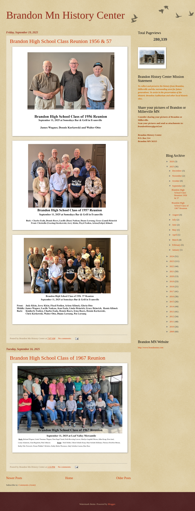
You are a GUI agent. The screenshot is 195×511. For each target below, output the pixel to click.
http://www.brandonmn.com (150, 347)
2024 (172, 256)
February (176, 245)
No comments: (65, 338)
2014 (172, 306)
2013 (172, 311)
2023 (172, 261)
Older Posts (123, 478)
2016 (172, 296)
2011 (172, 321)
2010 (172, 326)
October (176, 181)
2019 (172, 281)
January (176, 250)
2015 (172, 301)
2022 (172, 266)
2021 (172, 271)
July (174, 219)
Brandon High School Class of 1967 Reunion (57, 358)
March (175, 240)
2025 (172, 166)
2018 (172, 286)
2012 (172, 316)
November (177, 176)
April (174, 235)
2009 (172, 331)
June (174, 225)
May (174, 230)
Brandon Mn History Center (65, 15)
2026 (172, 161)
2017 (172, 291)
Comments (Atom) (27, 485)
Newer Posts (14, 478)
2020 (172, 276)
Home (69, 478)
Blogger (111, 504)
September (177, 186)
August (175, 215)
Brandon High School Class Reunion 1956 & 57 (61, 41)
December (177, 171)
